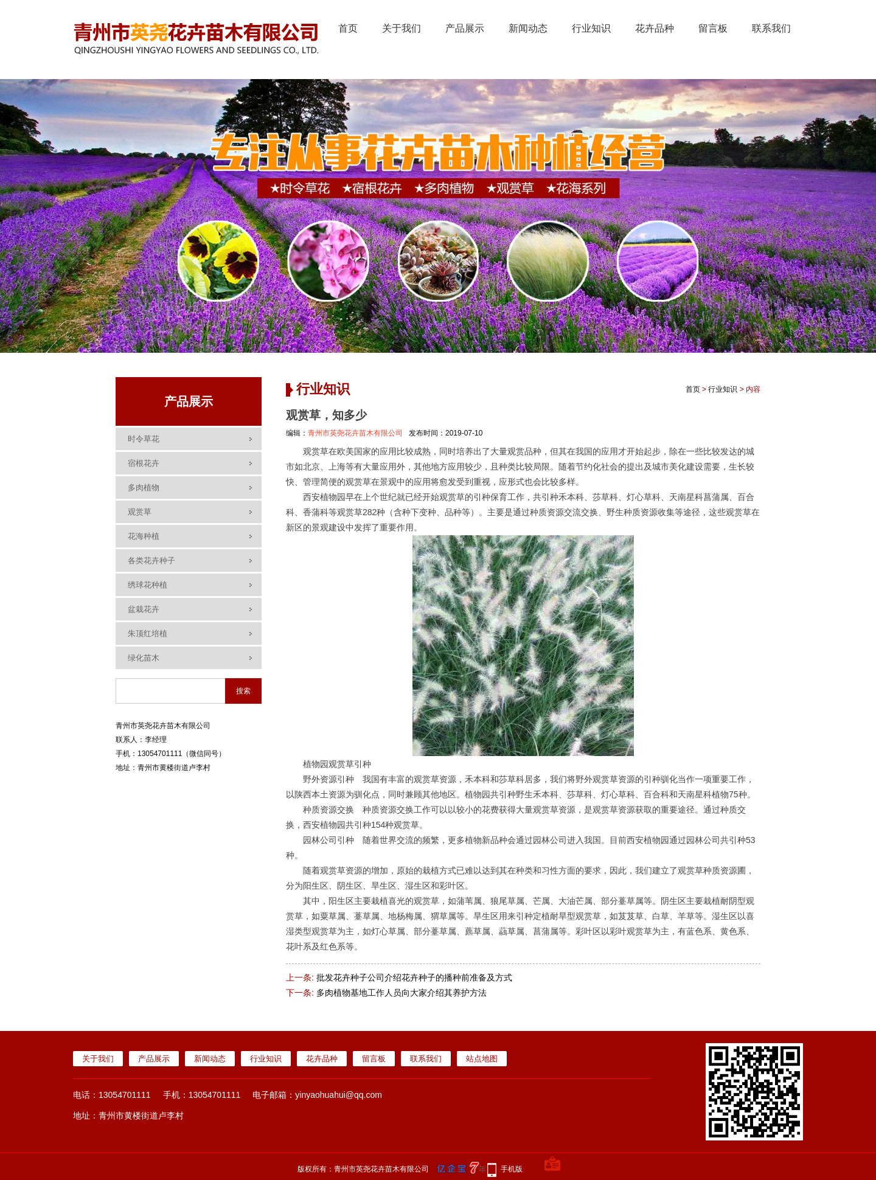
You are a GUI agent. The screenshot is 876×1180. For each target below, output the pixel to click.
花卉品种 (654, 28)
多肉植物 (143, 487)
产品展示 (464, 28)
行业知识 (591, 28)
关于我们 (401, 28)
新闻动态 (528, 28)
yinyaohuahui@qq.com (338, 1095)
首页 (348, 28)
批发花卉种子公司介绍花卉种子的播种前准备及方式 (414, 977)
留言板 (713, 28)
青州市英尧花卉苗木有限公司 (355, 433)
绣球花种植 (147, 584)
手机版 (512, 1169)
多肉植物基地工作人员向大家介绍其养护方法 (401, 993)
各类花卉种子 (151, 560)
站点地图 (482, 1058)
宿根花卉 (143, 463)
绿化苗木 (143, 657)
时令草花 (143, 438)
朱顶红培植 (147, 633)
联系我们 (771, 28)
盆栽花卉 (143, 609)
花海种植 (143, 536)
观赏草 (139, 511)
